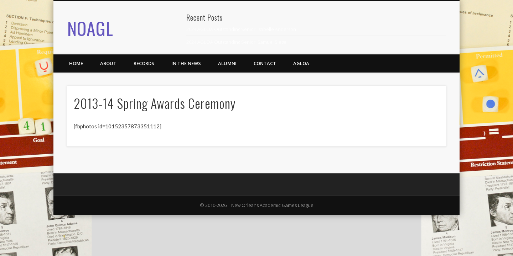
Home (76, 63)
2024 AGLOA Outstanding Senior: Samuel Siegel (236, 42)
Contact (265, 63)
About (108, 63)
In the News (186, 63)
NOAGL (90, 28)
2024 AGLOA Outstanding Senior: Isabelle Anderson (241, 29)
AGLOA (301, 63)
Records (144, 63)
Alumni (227, 63)
